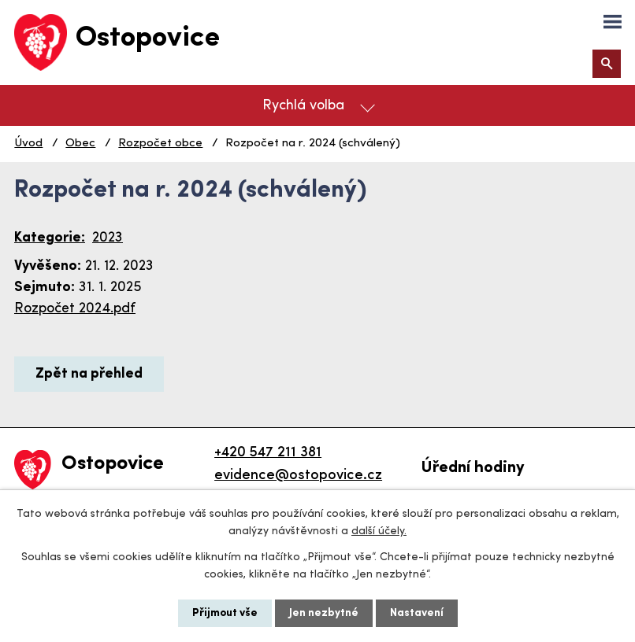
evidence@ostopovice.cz (298, 475)
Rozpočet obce (160, 143)
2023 (107, 238)
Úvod (28, 143)
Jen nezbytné (323, 613)
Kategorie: (49, 238)
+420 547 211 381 (267, 452)
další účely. (379, 531)
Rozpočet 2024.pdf (75, 308)
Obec (80, 143)
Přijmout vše (225, 613)
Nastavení (417, 613)
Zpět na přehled (89, 374)
